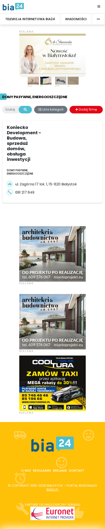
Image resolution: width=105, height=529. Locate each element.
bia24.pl (53, 489)
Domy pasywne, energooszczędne (34, 96)
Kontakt (76, 471)
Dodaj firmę (86, 109)
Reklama (60, 471)
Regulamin (42, 471)
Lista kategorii (50, 109)
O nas (26, 471)
